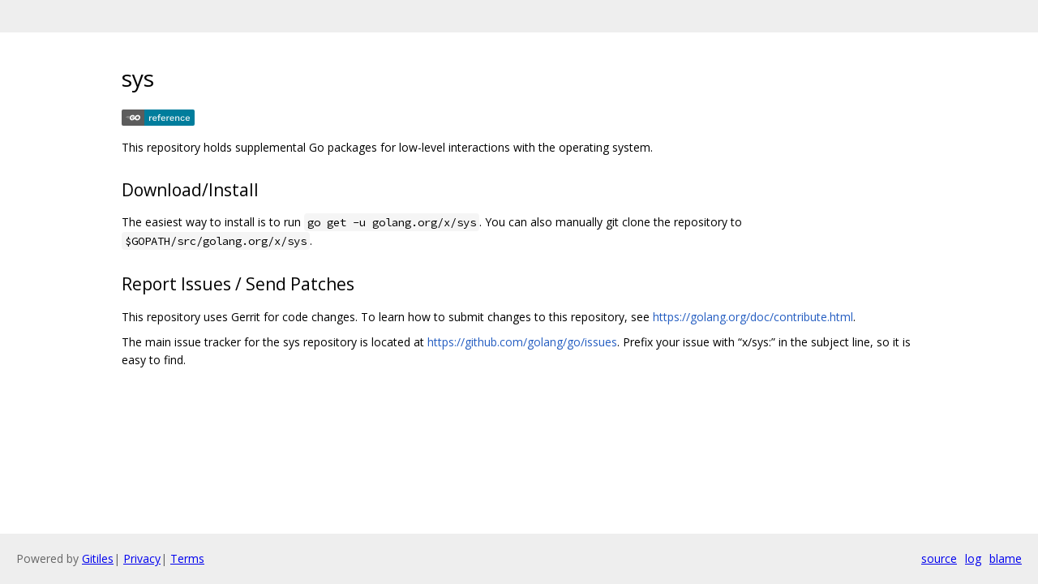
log (973, 558)
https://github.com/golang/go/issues (522, 342)
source (939, 558)
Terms (187, 558)
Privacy (142, 558)
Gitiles (98, 558)
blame (1005, 558)
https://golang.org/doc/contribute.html (753, 316)
